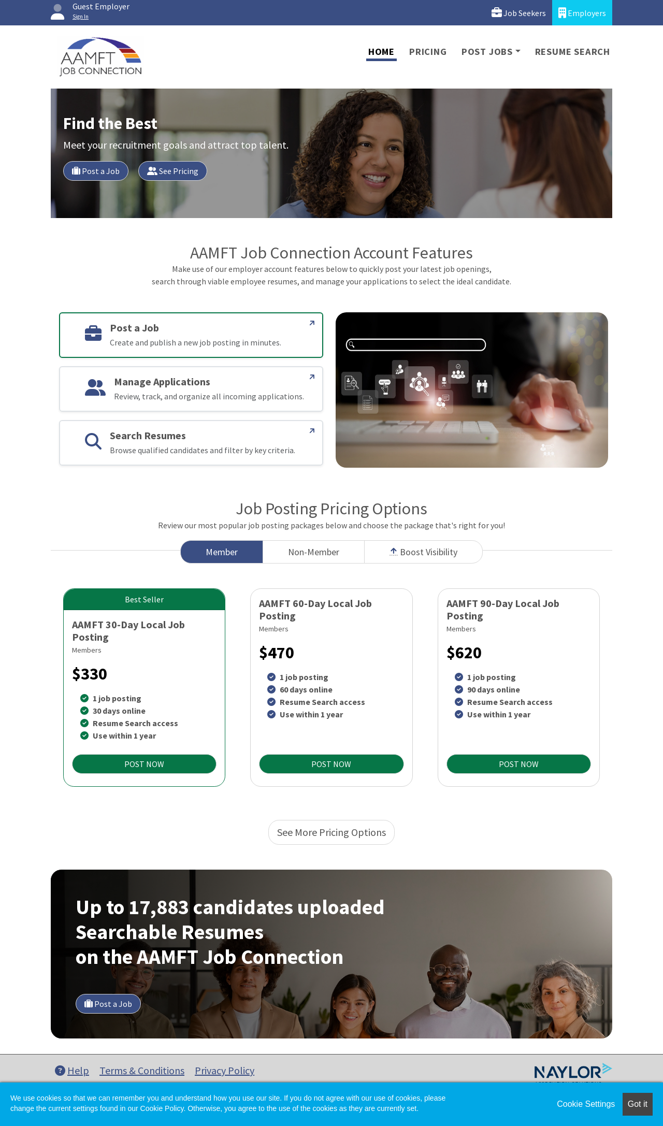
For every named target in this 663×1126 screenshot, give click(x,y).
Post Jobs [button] (487, 51)
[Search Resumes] (312, 431)
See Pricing (172, 171)
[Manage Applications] (312, 377)
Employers (582, 12)
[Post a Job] (312, 323)
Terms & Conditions (141, 1070)
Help (72, 1070)
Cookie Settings (586, 1104)
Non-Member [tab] (313, 552)
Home (381, 51)
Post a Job (96, 171)
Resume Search (572, 51)
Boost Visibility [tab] (423, 552)
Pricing (428, 51)
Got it (637, 1104)
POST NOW (144, 764)
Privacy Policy (224, 1070)
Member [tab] (222, 552)
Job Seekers (519, 12)
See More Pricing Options (331, 832)
